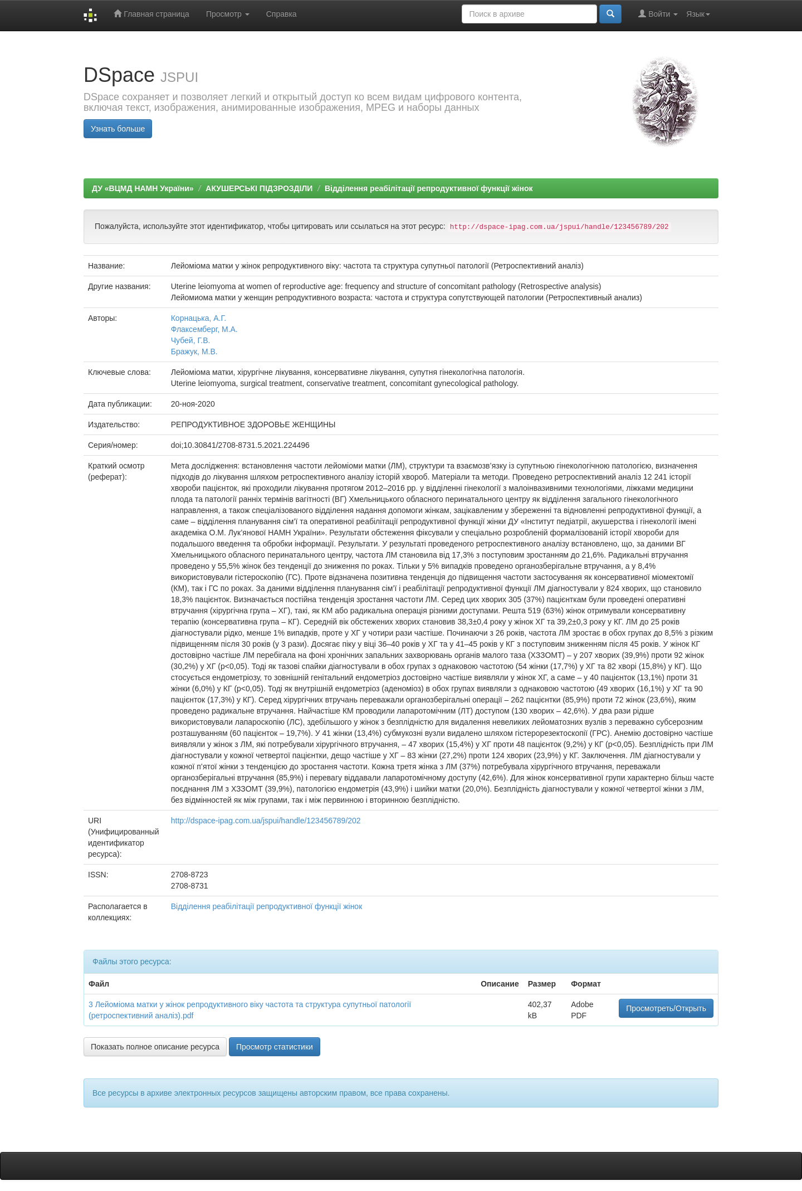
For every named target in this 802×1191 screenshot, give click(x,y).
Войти (658, 13)
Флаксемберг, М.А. (204, 329)
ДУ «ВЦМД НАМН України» (143, 188)
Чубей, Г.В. (191, 340)
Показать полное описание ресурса (155, 1046)
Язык (698, 13)
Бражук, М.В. (194, 351)
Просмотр (228, 13)
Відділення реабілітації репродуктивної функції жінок (428, 188)
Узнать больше (118, 128)
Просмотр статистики (274, 1046)
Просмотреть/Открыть (666, 1008)
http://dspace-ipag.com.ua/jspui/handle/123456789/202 (266, 820)
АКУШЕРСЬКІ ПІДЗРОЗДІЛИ (259, 188)
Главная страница (151, 13)
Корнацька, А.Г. (199, 318)
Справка (281, 13)
